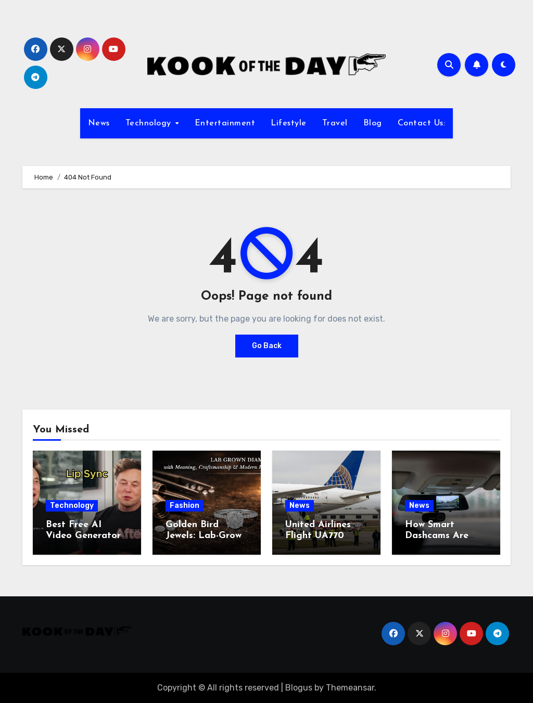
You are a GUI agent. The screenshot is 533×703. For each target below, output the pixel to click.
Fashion (184, 505)
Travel (335, 123)
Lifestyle (289, 123)
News (99, 123)
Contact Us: (422, 123)
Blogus (298, 688)
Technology (149, 123)
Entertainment (225, 123)
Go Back (267, 345)
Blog (372, 123)
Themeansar (350, 688)
